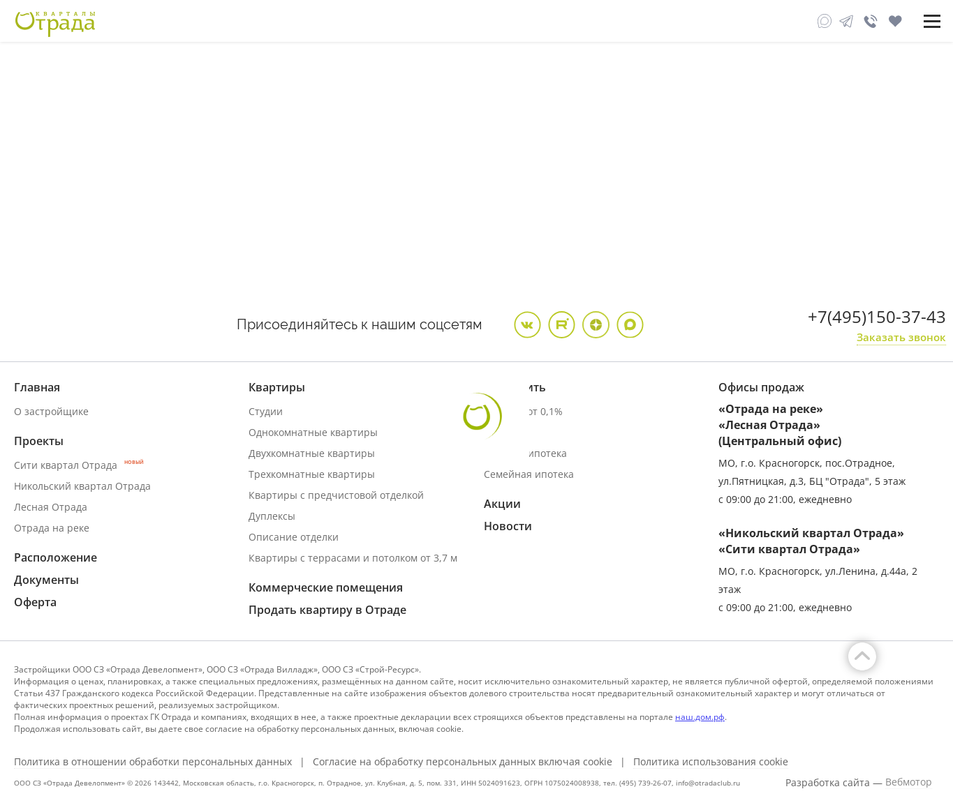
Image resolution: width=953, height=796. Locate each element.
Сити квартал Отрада (79, 465)
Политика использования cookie (710, 762)
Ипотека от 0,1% (523, 411)
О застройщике (51, 411)
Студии (266, 411)
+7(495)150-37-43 (877, 316)
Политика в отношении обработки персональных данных (153, 762)
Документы (46, 579)
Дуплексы (272, 516)
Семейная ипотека (529, 474)
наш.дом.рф (700, 717)
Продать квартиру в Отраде (327, 609)
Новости (508, 526)
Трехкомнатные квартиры (312, 474)
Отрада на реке (51, 527)
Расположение (55, 557)
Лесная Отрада (50, 506)
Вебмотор (908, 782)
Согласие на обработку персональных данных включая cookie (462, 762)
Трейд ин (506, 432)
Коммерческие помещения (326, 587)
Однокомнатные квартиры (313, 432)
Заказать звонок (901, 337)
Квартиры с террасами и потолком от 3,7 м (353, 557)
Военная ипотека (525, 453)
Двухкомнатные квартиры (312, 453)
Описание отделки (294, 536)
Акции (502, 503)
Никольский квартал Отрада (82, 486)
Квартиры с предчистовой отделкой (336, 495)
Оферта (35, 602)
